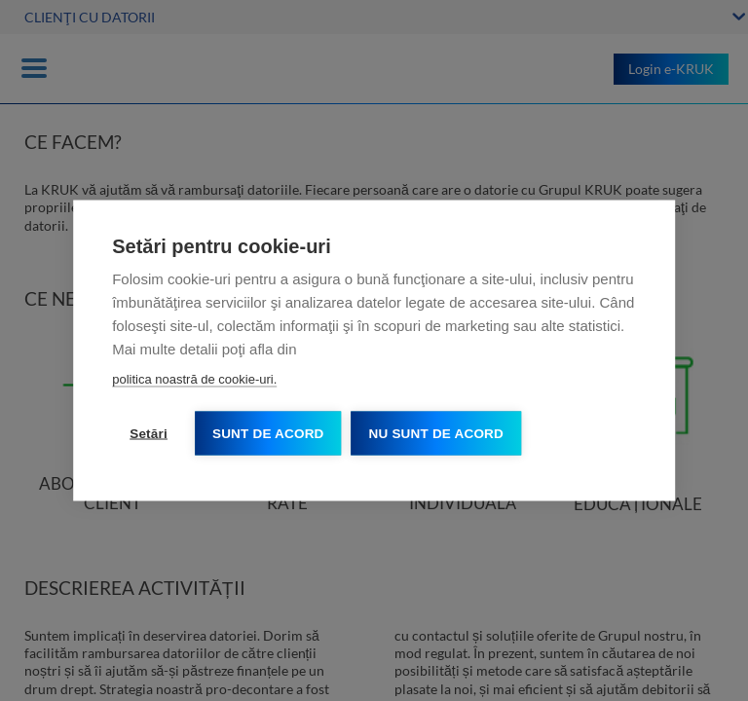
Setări (149, 433)
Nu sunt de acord (436, 433)
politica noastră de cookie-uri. (194, 379)
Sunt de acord (268, 433)
